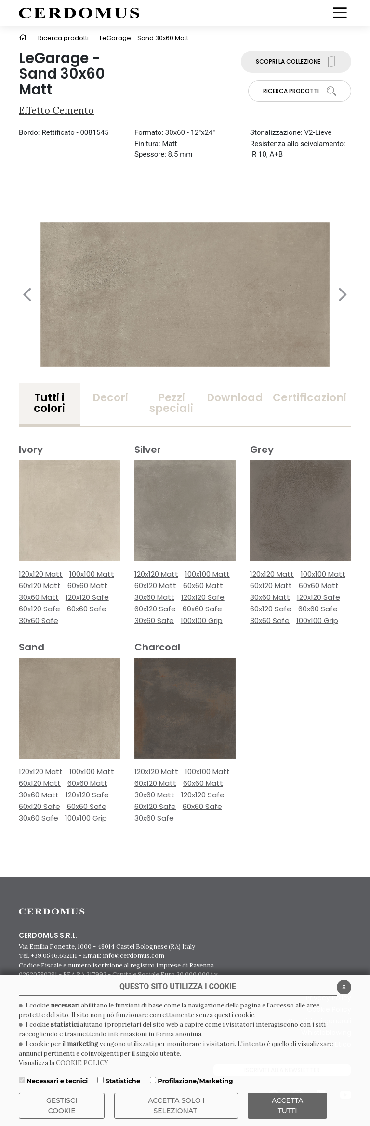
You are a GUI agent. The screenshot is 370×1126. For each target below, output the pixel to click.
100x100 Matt (91, 574)
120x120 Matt (41, 574)
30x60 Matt (39, 597)
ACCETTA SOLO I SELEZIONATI (176, 1105)
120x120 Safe (87, 597)
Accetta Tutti (287, 1105)
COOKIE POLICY (82, 1063)
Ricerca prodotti (63, 37)
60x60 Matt (87, 586)
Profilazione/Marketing (195, 1081)
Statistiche (122, 1081)
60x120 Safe (39, 609)
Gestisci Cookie (61, 1105)
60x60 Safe (86, 609)
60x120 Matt (40, 586)
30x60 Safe (38, 620)
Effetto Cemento (56, 110)
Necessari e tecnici (57, 1081)
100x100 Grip (202, 620)
